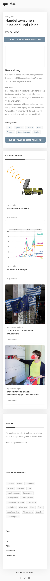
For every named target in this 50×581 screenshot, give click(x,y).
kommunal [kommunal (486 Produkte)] (32, 502)
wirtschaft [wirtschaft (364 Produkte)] (23, 507)
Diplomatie (19, 127)
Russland (10, 132)
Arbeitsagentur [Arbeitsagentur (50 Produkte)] (13, 516)
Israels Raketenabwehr (18, 208)
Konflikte (30, 127)
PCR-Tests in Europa (17, 269)
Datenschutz (11, 555)
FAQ (7, 541)
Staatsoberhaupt (24, 132)
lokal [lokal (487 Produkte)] (29, 488)
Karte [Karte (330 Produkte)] (32, 507)
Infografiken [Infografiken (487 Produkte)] (27, 493)
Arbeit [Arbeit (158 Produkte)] (40, 507)
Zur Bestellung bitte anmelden (24, 39)
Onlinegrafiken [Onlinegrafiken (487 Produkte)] (27, 497)
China (9, 127)
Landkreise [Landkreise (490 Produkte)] (30, 483)
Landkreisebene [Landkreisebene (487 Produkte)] (13, 493)
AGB (8, 546)
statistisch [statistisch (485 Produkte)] (11, 507)
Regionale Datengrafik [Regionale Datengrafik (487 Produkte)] (15, 502)
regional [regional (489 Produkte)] (10, 488)
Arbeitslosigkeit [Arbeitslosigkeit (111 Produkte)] (13, 512)
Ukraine (36, 132)
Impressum (10, 550)
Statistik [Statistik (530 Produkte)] (10, 483)
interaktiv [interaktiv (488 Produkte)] (20, 488)
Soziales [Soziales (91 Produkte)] (39, 512)
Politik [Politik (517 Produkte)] (19, 483)
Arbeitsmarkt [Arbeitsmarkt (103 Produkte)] (28, 512)
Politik (39, 127)
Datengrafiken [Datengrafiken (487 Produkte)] (12, 497)
